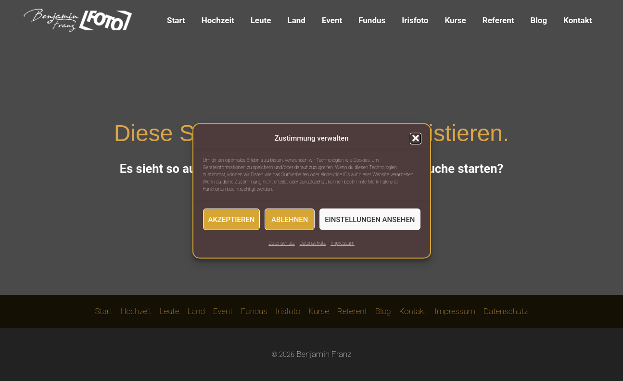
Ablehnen (289, 222)
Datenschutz (281, 246)
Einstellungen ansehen (370, 222)
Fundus (371, 20)
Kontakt (577, 20)
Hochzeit (218, 20)
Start (176, 20)
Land (296, 20)
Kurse (455, 20)
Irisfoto (415, 20)
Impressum (343, 246)
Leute (261, 20)
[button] (415, 141)
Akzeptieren (231, 222)
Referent (498, 20)
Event (332, 20)
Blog (538, 20)
